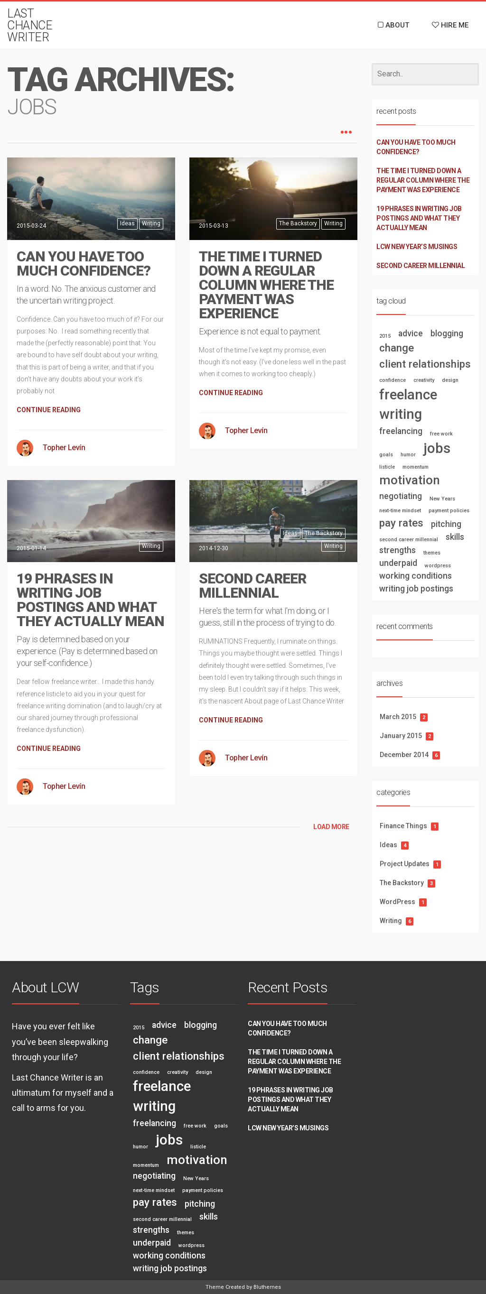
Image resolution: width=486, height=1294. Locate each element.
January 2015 (401, 735)
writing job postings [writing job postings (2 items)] (416, 588)
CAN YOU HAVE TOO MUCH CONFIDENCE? (83, 263)
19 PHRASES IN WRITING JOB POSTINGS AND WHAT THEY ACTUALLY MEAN (90, 599)
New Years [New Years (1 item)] (442, 499)
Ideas (127, 223)
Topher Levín (64, 447)
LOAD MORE (331, 827)
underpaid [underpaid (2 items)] (398, 563)
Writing (151, 223)
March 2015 (398, 717)
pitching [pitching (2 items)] (446, 524)
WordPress (397, 902)
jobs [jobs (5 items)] (436, 448)
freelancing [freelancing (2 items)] (400, 431)
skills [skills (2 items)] (455, 537)
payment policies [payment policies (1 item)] (449, 511)
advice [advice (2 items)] (410, 333)
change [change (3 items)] (396, 348)
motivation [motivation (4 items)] (409, 480)
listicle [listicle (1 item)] (387, 467)
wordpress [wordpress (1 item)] (438, 566)
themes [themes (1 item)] (431, 553)
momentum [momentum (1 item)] (415, 467)
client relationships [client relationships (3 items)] (425, 364)
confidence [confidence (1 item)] (392, 380)
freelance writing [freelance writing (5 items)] (408, 405)
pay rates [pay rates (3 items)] (401, 523)
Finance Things (403, 826)
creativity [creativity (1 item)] (423, 380)
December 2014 (404, 754)
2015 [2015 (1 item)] (385, 336)
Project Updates (405, 864)
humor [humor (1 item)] (408, 455)
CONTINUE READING (49, 410)
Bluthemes (267, 1287)
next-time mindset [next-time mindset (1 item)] (400, 511)
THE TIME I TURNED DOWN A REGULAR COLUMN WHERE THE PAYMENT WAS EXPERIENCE (266, 285)
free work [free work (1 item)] (441, 434)
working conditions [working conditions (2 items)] (415, 576)
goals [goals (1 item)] (386, 455)
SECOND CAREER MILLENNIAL (252, 585)
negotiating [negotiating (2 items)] (400, 496)
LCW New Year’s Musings (416, 246)
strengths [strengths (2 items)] (397, 550)
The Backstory (298, 223)
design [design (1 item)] (450, 380)
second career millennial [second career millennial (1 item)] (408, 539)
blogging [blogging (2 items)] (446, 333)
